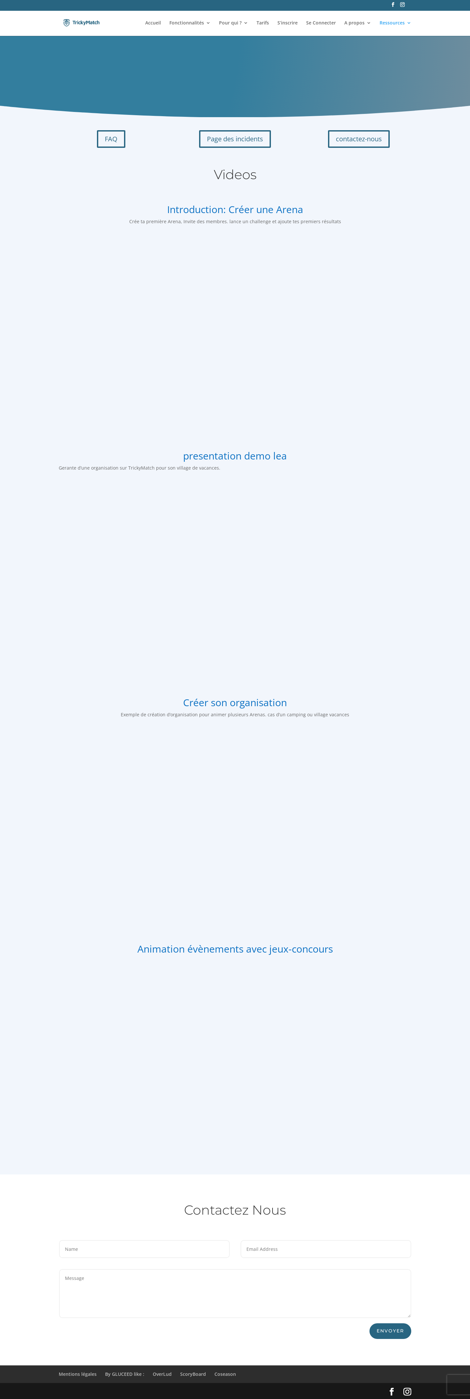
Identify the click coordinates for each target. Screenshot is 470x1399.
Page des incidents (235, 138)
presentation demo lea (235, 455)
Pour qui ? (230, 23)
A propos (354, 23)
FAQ (111, 138)
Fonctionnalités (186, 23)
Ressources (392, 23)
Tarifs (263, 23)
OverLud (162, 1374)
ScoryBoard (193, 1374)
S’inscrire (287, 23)
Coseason (225, 1374)
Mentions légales (78, 1374)
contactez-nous (359, 138)
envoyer (390, 1331)
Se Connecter (321, 23)
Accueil (153, 23)
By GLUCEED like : (124, 1374)
